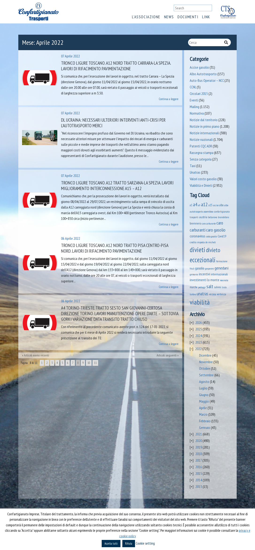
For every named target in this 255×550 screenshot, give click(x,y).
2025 (198, 329)
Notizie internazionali (204, 133)
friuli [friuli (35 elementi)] (192, 268)
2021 (198, 434)
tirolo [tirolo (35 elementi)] (224, 287)
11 (95, 363)
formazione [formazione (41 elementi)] (221, 261)
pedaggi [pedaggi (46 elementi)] (202, 287)
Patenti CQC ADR (201, 146)
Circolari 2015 (199, 93)
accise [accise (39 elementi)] (216, 205)
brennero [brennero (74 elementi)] (195, 223)
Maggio (204, 401)
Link (206, 16)
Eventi (194, 100)
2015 (198, 473)
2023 (198, 342)
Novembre (206, 361)
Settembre (206, 375)
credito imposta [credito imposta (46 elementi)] (197, 242)
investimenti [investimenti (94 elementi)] (198, 279)
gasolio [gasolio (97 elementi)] (199, 268)
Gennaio (204, 427)
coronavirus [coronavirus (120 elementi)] (197, 235)
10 (88, 363)
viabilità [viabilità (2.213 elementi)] (200, 302)
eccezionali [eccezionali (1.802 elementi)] (203, 259)
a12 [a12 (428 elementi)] (204, 204)
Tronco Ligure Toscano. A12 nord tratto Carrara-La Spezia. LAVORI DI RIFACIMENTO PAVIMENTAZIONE (116, 66)
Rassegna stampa (201, 152)
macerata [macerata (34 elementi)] (224, 280)
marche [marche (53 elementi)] (193, 287)
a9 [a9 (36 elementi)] (199, 205)
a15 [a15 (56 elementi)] (210, 205)
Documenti (188, 16)
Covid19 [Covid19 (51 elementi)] (222, 236)
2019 (198, 447)
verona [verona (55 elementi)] (212, 294)
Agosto (204, 381)
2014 (198, 480)
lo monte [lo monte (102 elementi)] (213, 279)
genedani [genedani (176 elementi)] (221, 268)
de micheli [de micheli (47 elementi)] (210, 242)
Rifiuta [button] (128, 544)
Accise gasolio (199, 67)
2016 (198, 466)
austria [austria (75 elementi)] (203, 217)
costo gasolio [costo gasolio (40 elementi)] (211, 236)
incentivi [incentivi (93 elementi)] (204, 274)
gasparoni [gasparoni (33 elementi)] (209, 268)
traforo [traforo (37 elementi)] (193, 294)
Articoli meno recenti (36, 355)
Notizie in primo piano (204, 126)
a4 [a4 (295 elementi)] (195, 204)
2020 (198, 440)
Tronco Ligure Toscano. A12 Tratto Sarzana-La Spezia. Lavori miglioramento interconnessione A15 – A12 (117, 185)
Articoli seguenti (167, 355)
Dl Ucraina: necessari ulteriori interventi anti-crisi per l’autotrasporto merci (113, 123)
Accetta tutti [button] (111, 544)
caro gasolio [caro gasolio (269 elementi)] (215, 230)
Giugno (204, 394)
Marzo (203, 414)
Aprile (203, 407)
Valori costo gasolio (203, 178)
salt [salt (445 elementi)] (209, 286)
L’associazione (146, 16)
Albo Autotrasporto (203, 73)
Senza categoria (201, 159)
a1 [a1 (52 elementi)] (191, 205)
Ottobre (204, 368)
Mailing (194, 106)
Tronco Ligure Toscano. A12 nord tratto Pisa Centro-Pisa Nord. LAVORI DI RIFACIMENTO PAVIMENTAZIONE (114, 248)
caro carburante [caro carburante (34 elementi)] (209, 223)
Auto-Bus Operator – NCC (207, 80)
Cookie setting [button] (145, 543)
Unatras (195, 172)
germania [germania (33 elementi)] (194, 274)
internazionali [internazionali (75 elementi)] (219, 274)
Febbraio (205, 421)
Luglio (203, 388)
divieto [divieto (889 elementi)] (213, 250)
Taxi (193, 165)
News (169, 16)
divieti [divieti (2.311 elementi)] (197, 249)
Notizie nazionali (201, 139)
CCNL (193, 87)
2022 (198, 348)
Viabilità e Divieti (201, 185)
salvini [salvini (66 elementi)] (217, 287)
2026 (198, 322)
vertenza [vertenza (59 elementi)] (221, 294)
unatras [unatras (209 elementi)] (202, 293)
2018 (198, 453)
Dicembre (205, 355)
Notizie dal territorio (204, 119)
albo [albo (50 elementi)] (221, 205)
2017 (198, 460)
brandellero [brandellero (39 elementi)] (223, 217)
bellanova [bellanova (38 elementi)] (212, 217)
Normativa (197, 113)
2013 (198, 486)
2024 (198, 335)
